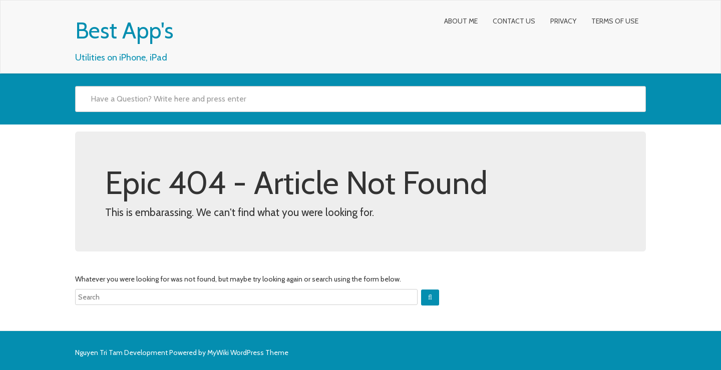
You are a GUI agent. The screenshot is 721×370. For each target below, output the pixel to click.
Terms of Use (614, 21)
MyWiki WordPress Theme (247, 352)
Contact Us (514, 21)
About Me (461, 21)
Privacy (563, 21)
